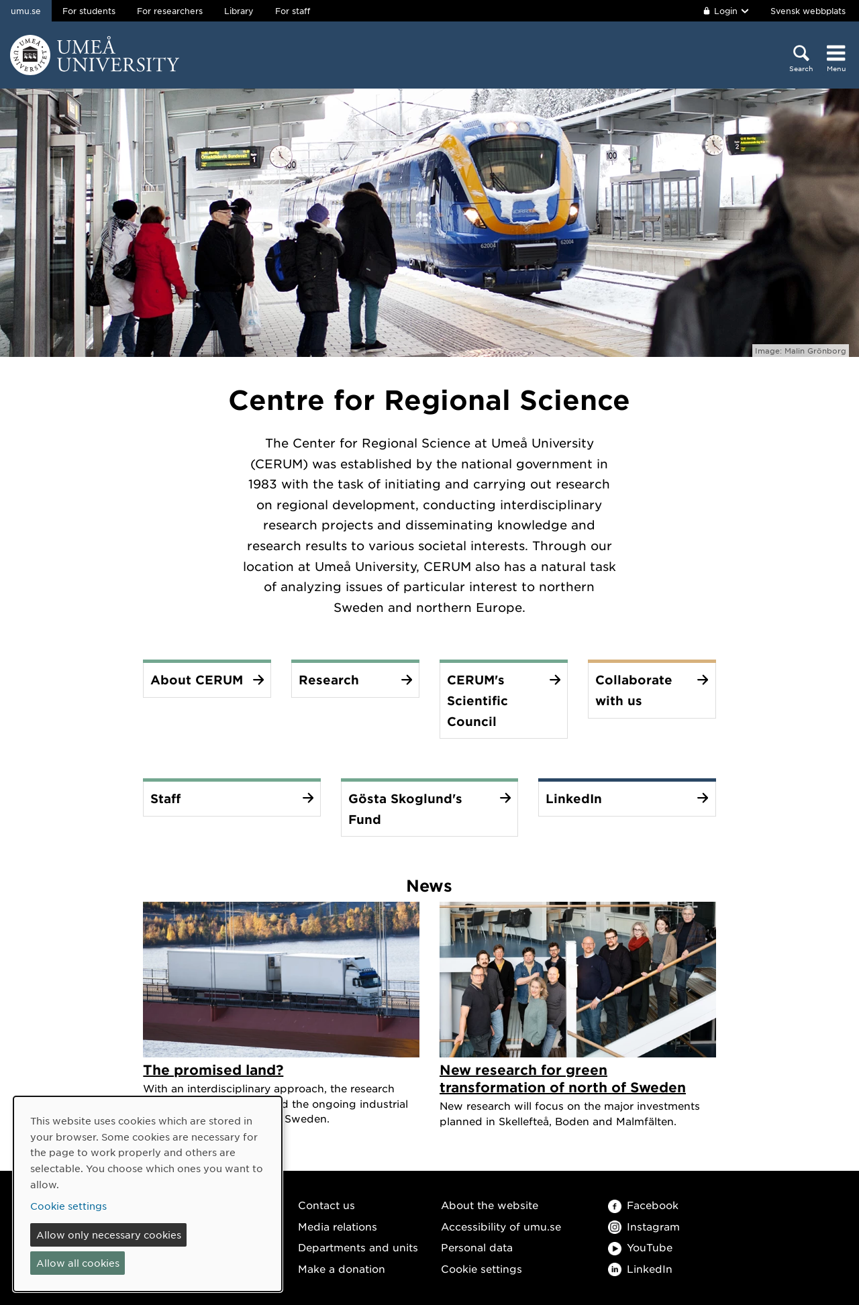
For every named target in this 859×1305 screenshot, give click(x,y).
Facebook (643, 1204)
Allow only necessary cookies (108, 1235)
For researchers (170, 10)
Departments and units (358, 1247)
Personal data (477, 1247)
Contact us (326, 1204)
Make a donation (341, 1268)
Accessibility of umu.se (501, 1226)
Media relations (337, 1226)
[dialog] (147, 1194)
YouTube (640, 1247)
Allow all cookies (77, 1263)
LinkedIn (640, 1268)
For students (88, 10)
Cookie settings (481, 1268)
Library (239, 10)
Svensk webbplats (808, 10)
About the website (489, 1204)
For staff (292, 10)
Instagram (644, 1226)
